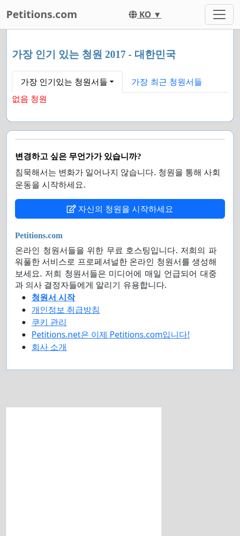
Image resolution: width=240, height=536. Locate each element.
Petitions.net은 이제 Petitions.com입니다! (111, 334)
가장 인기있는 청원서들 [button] (64, 81)
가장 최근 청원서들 (166, 81)
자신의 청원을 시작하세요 (120, 209)
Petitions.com (41, 14)
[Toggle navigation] (219, 14)
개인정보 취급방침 (66, 309)
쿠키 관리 (49, 322)
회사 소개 (49, 347)
